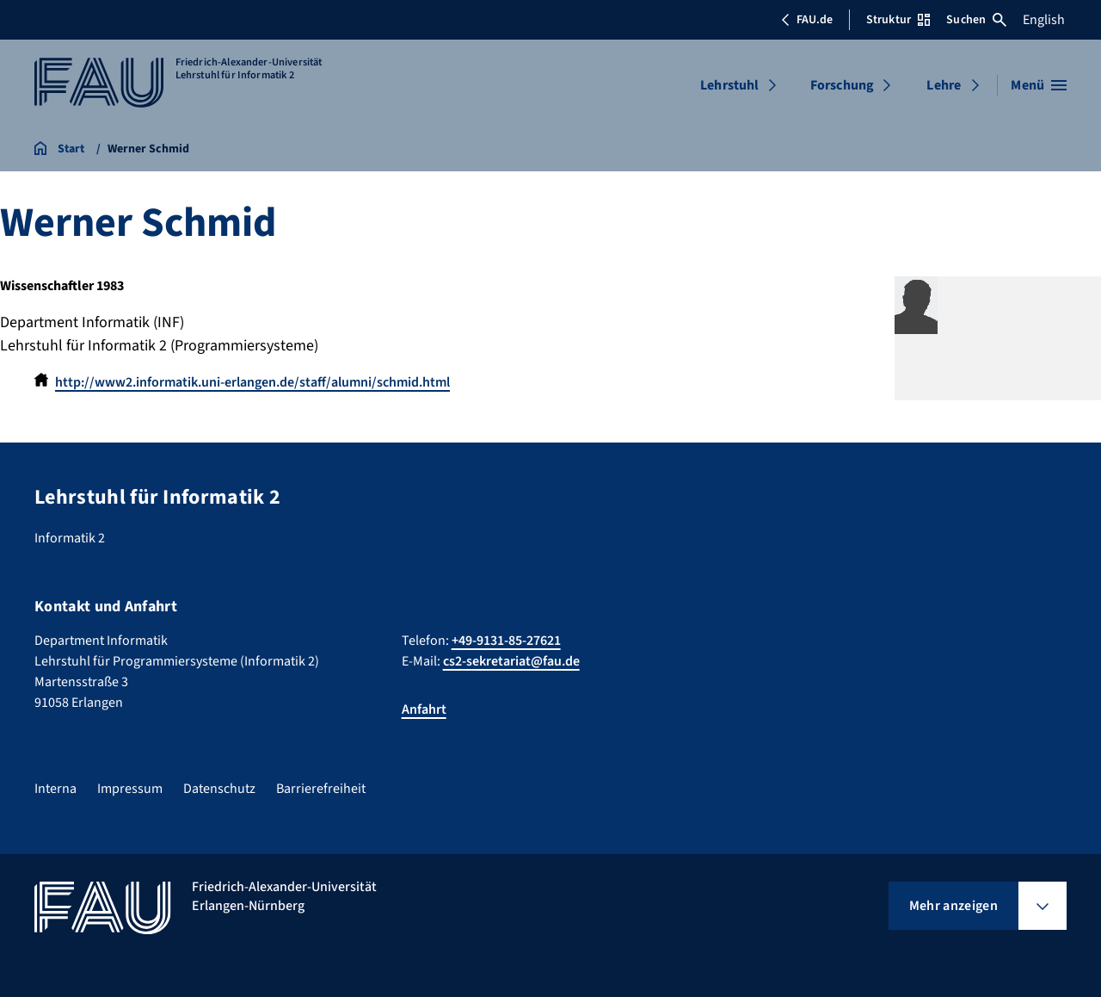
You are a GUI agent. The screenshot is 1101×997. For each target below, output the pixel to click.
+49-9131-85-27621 (506, 640)
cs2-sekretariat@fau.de (511, 661)
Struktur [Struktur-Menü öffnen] (898, 19)
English (1044, 19)
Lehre (943, 85)
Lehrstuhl (729, 85)
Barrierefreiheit (321, 788)
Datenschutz (219, 788)
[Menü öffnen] (1039, 85)
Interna (55, 788)
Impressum (130, 788)
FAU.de (806, 19)
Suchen (976, 19)
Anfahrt (424, 709)
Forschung (842, 85)
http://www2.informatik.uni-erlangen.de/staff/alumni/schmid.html (252, 382)
